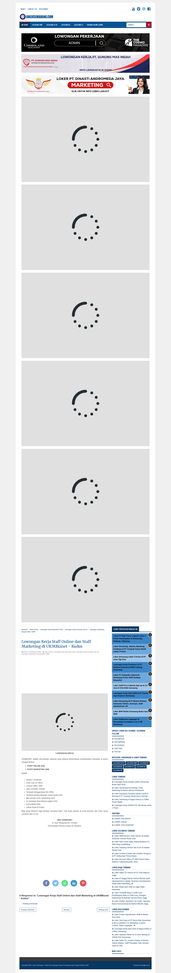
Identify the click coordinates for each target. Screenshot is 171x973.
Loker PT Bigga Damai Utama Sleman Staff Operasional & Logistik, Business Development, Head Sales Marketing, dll (131, 881)
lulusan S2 (140, 766)
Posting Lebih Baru (27, 910)
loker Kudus (49, 652)
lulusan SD (117, 770)
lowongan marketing (29, 654)
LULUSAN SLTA (51, 25)
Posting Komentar (30, 904)
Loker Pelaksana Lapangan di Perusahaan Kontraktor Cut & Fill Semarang (127, 721)
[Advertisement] (65, 674)
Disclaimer (43, 9)
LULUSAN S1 (78, 25)
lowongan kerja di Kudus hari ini (87, 652)
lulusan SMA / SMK (43, 654)
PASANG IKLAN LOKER (95, 25)
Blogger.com (146, 965)
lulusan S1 (129, 766)
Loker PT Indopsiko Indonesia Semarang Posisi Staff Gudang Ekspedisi (126, 677)
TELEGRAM (119, 745)
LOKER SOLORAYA (122, 819)
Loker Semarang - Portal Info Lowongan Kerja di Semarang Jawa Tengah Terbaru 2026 (61, 965)
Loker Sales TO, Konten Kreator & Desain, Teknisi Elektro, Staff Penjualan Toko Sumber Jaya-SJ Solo (130, 943)
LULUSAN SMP (37, 25)
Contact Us (32, 9)
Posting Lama (103, 910)
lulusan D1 (144, 763)
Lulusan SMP (131, 763)
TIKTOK (117, 752)
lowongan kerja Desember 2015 (65, 652)
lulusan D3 (117, 766)
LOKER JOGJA (120, 822)
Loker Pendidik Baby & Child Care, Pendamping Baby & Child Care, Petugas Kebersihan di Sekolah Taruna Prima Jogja (129, 895)
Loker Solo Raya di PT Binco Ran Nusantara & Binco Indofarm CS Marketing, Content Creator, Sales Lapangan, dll (131, 923)
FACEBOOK (119, 739)
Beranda (67, 910)
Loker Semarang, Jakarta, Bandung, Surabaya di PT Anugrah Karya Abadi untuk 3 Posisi (129, 649)
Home (24, 25)
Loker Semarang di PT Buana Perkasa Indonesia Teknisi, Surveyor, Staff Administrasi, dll (130, 703)
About (23, 9)
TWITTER (118, 749)
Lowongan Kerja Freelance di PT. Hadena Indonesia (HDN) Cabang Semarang (127, 667)
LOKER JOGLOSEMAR (124, 825)
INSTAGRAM (119, 742)
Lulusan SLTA (118, 763)
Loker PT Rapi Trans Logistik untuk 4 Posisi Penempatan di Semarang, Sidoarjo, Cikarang (129, 638)
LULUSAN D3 (65, 25)
